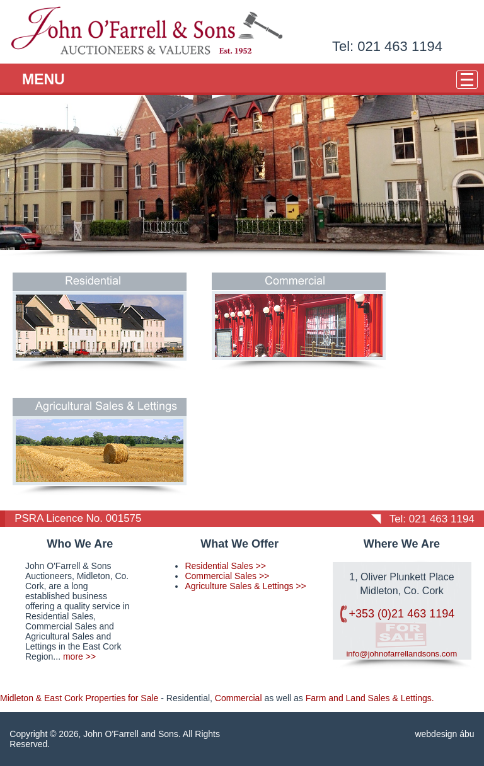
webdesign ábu (444, 734)
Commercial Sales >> (227, 576)
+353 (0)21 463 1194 (402, 613)
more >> (79, 656)
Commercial (238, 698)
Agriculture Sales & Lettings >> (245, 586)
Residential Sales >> (225, 566)
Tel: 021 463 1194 (387, 46)
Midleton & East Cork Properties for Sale (79, 698)
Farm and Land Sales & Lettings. (370, 698)
